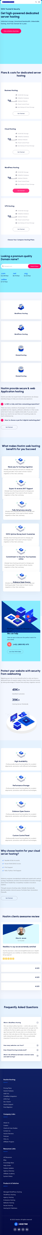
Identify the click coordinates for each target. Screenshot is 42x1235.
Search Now (34, 266)
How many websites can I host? (14, 1045)
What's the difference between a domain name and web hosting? (19, 1056)
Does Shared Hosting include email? (15, 1050)
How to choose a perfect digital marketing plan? (22, 420)
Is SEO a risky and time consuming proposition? (22, 404)
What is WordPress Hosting (12, 1022)
